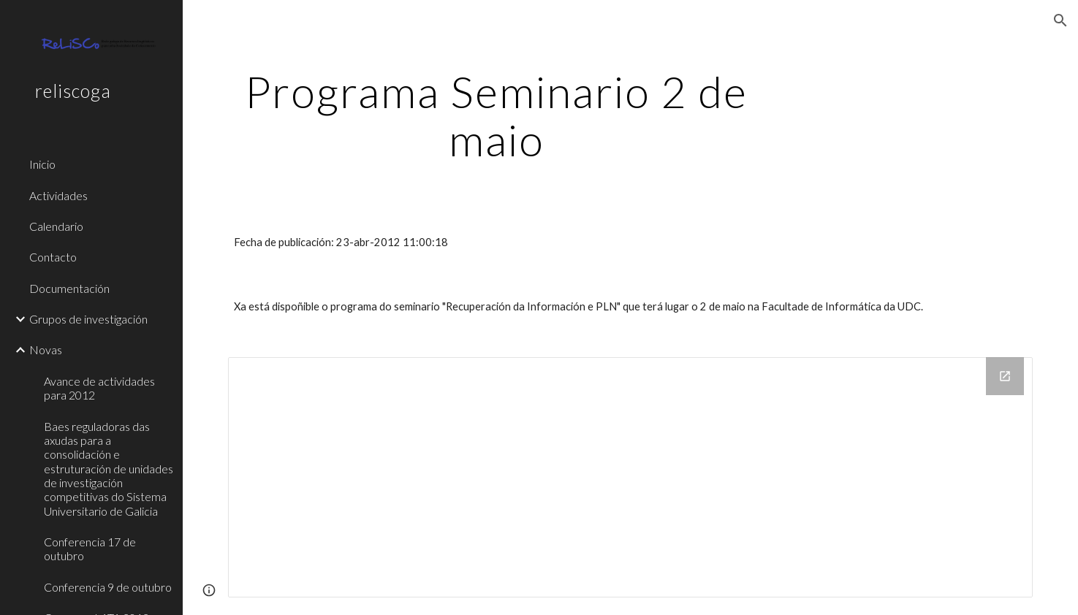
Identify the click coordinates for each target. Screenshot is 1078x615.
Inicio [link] (42, 164)
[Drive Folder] (630, 477)
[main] (496, 115)
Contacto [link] (53, 257)
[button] (1060, 20)
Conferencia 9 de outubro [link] (108, 587)
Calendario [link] (56, 226)
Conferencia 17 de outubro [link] (90, 548)
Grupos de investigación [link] (88, 319)
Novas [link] (45, 349)
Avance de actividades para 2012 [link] (99, 388)
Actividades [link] (58, 195)
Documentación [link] (69, 288)
